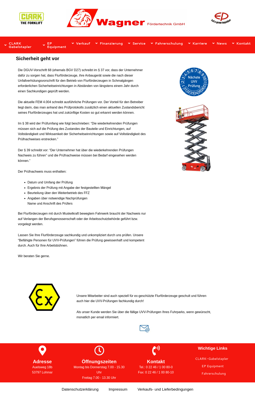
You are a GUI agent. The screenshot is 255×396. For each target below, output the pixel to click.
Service (136, 43)
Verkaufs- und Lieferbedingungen (165, 389)
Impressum (118, 389)
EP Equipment (54, 45)
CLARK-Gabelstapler (211, 358)
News (219, 43)
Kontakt (241, 43)
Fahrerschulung (167, 43)
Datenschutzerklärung (80, 389)
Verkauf (81, 43)
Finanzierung (109, 43)
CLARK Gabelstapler (17, 45)
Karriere (197, 43)
